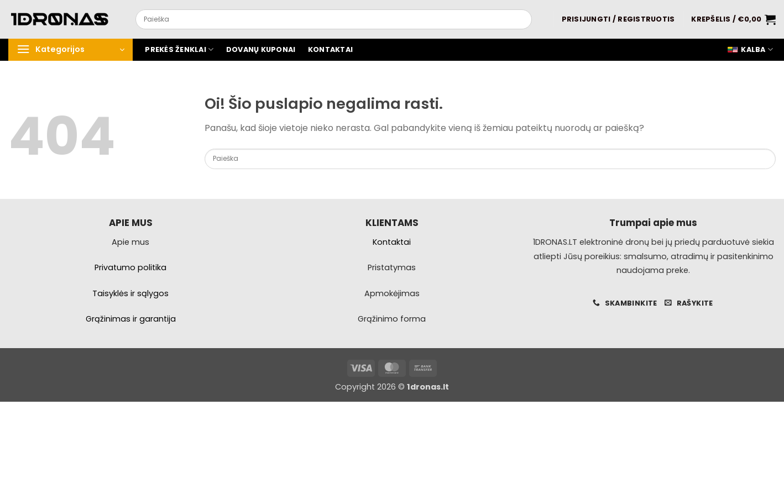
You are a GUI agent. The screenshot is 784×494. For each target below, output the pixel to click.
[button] (618, 19)
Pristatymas (392, 267)
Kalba (750, 49)
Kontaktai (330, 49)
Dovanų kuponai (261, 49)
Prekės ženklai (179, 49)
